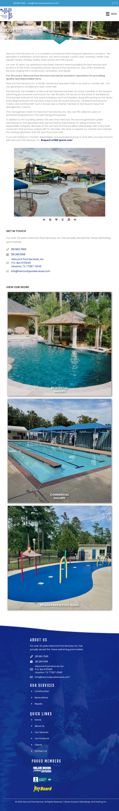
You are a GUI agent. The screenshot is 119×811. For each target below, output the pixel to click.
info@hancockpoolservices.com (43, 3)
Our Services (41, 732)
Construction (42, 691)
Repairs (38, 703)
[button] (44, 220)
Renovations (41, 697)
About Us (39, 726)
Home (38, 719)
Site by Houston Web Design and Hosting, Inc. (85, 801)
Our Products (42, 738)
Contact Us (41, 751)
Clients (38, 744)
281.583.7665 (19, 3)
